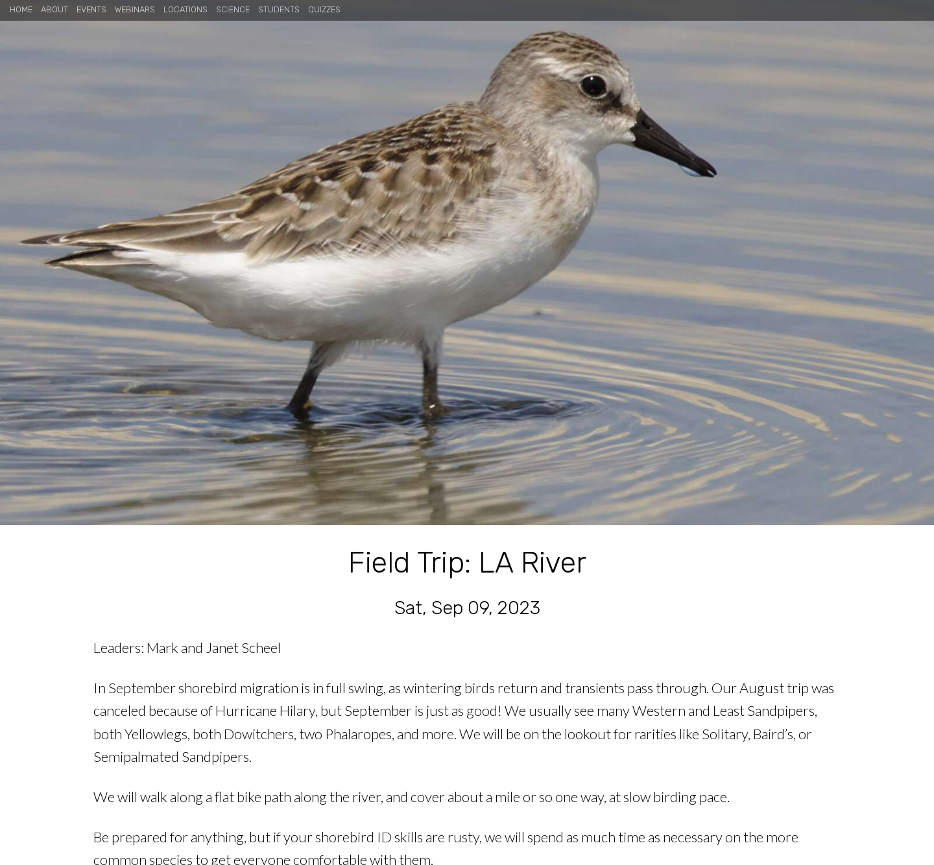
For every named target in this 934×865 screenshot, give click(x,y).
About (54, 9)
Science (233, 9)
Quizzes (324, 9)
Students (279, 9)
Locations (185, 9)
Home (21, 9)
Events (91, 9)
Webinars (135, 9)
